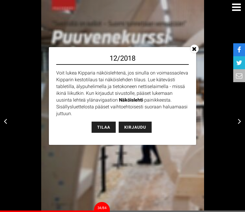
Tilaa (103, 127)
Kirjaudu (135, 127)
